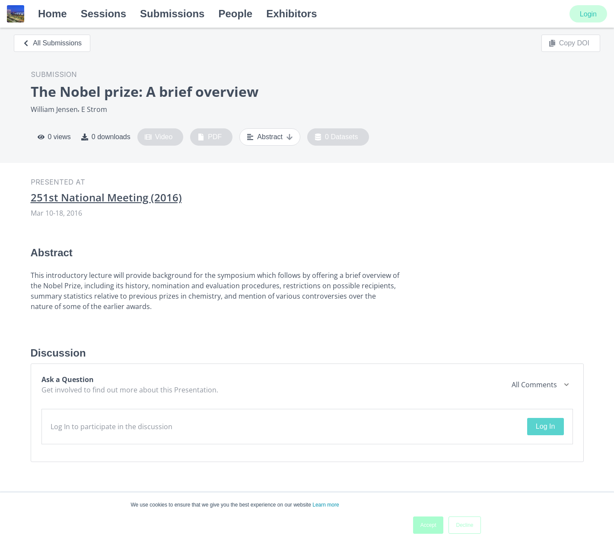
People (235, 13)
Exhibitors (291, 13)
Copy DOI (569, 43)
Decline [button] (464, 525)
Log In (545, 426)
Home (52, 13)
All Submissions (52, 43)
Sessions (103, 13)
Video (159, 137)
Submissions (172, 13)
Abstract (270, 137)
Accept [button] (428, 525)
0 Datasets (336, 137)
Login (588, 14)
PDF (209, 137)
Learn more (325, 505)
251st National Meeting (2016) (106, 197)
